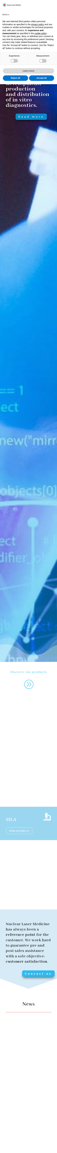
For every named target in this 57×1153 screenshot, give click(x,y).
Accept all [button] (41, 78)
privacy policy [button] (37, 24)
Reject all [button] (15, 78)
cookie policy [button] (41, 33)
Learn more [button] (28, 71)
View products (19, 831)
